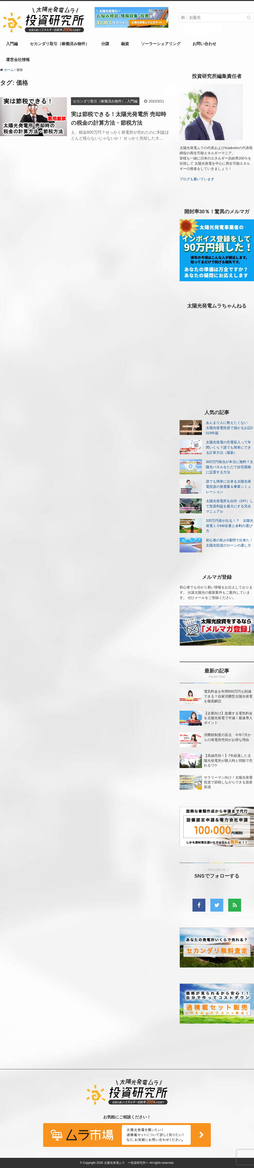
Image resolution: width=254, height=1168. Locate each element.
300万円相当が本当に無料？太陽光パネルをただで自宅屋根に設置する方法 (229, 467)
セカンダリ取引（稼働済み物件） (59, 44)
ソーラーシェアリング (161, 44)
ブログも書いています (197, 179)
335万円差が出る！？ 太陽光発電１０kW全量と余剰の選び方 (229, 526)
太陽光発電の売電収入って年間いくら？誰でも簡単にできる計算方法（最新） (228, 447)
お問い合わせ (204, 44)
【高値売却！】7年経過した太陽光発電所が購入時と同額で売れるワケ (228, 760)
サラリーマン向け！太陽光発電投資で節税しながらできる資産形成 (228, 782)
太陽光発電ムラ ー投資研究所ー (126, 1163)
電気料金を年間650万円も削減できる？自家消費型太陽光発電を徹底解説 (228, 696)
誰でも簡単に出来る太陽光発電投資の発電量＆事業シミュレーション (228, 486)
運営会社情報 (18, 60)
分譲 (105, 44)
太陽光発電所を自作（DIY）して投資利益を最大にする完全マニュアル (229, 506)
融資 (125, 44)
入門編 (12, 44)
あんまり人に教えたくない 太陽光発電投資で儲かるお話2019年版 (229, 428)
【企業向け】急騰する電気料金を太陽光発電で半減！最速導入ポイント (228, 718)
